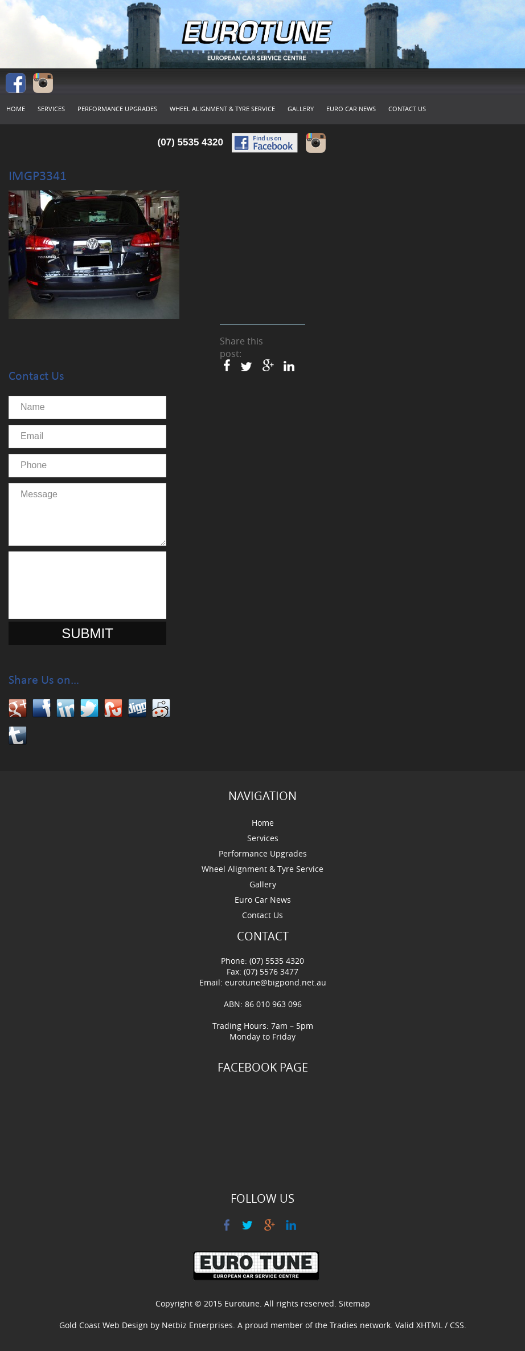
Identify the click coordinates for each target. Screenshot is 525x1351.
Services (51, 108)
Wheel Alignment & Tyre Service (222, 108)
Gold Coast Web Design (103, 1325)
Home (15, 108)
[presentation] (100, 585)
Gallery (301, 108)
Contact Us (407, 108)
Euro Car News (351, 108)
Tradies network (360, 1325)
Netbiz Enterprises (197, 1325)
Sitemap (354, 1303)
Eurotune (242, 1303)
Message (87, 514)
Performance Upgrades (117, 108)
